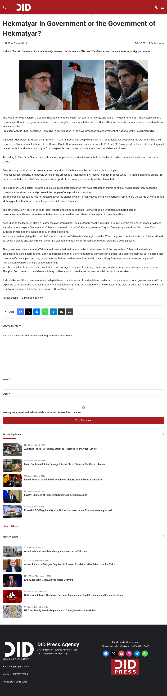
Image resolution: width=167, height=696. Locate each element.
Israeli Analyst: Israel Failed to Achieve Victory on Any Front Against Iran (63, 479)
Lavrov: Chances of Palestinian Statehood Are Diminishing (55, 495)
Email (6, 394)
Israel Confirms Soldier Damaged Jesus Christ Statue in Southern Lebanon (64, 464)
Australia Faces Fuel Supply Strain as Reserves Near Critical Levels (60, 448)
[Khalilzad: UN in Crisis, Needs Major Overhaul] (12, 580)
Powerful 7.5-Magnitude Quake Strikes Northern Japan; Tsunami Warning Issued (68, 510)
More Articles (11, 526)
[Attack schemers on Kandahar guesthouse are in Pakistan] (12, 551)
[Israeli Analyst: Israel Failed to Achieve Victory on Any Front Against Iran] (12, 480)
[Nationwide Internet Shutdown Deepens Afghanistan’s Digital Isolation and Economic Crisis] (12, 596)
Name (6, 379)
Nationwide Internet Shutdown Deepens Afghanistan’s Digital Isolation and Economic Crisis (73, 595)
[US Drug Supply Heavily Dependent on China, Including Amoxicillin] (12, 611)
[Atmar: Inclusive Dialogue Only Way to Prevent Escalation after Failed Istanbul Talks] (12, 565)
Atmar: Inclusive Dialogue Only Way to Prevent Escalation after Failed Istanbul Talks (69, 564)
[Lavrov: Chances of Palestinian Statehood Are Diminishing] (12, 496)
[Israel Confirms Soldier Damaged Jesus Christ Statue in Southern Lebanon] (12, 465)
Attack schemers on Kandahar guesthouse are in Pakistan (55, 551)
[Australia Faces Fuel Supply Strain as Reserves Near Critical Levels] (12, 449)
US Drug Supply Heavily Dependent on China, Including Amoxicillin (60, 610)
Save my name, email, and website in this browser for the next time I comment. (42, 412)
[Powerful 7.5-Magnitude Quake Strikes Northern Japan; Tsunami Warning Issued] (12, 511)
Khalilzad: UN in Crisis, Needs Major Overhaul (48, 579)
